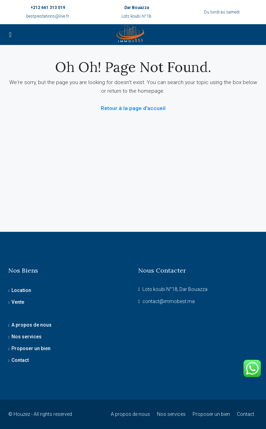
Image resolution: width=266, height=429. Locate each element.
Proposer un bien (31, 348)
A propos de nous (31, 325)
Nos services (26, 336)
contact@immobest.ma (168, 301)
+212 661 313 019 (47, 7)
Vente (17, 302)
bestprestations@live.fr (47, 16)
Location (21, 290)
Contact (20, 360)
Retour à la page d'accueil (133, 108)
